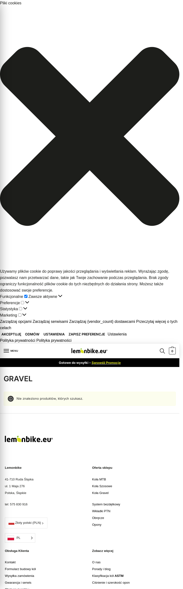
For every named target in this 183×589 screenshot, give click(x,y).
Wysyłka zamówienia (19, 576)
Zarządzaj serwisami (50, 321)
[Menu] (11, 351)
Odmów (32, 334)
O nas (96, 562)
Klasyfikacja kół (107, 576)
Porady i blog (101, 569)
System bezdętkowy (106, 504)
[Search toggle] (162, 351)
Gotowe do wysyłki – (90, 363)
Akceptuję (11, 334)
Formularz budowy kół (20, 569)
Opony (96, 524)
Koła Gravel (100, 493)
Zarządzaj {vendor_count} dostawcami (102, 321)
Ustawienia (54, 334)
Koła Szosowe (102, 486)
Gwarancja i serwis (18, 582)
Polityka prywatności (17, 340)
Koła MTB (99, 479)
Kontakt (10, 562)
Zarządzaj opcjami (16, 321)
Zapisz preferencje (87, 334)
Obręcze (98, 518)
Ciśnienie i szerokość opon (111, 582)
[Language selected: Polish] (20, 538)
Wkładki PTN (101, 511)
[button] (89, 137)
